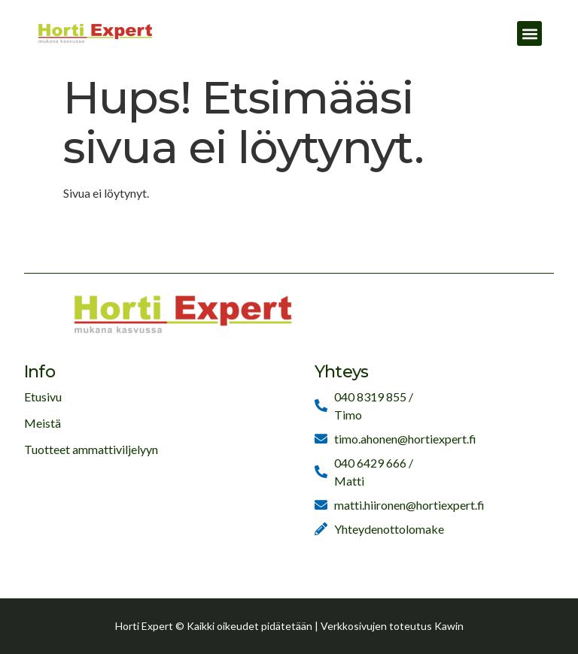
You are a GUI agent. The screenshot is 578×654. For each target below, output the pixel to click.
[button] (529, 33)
